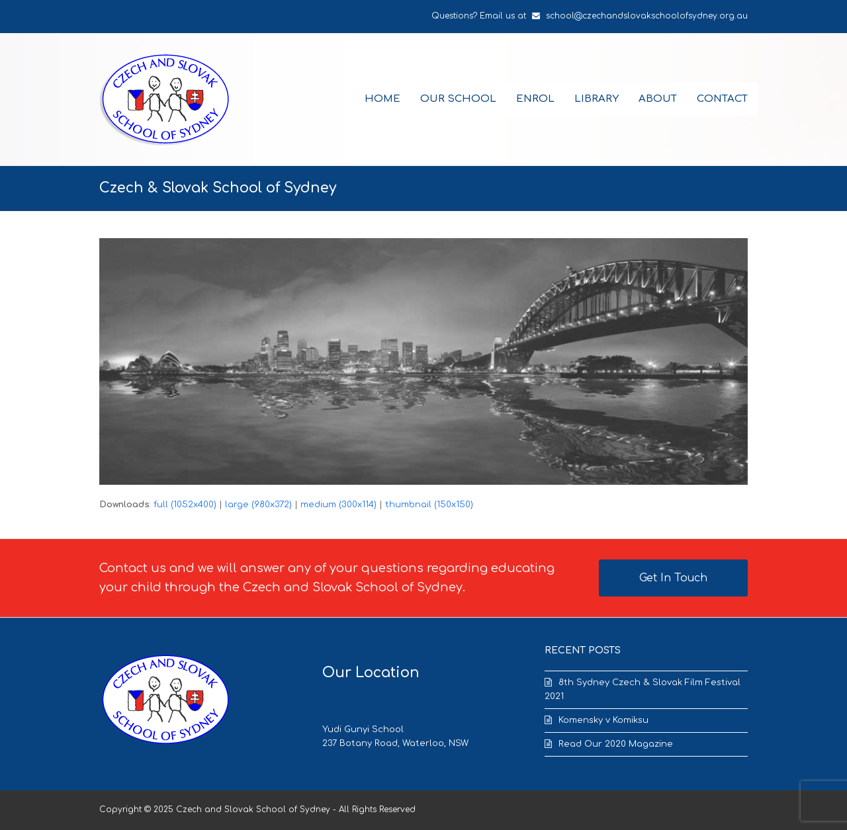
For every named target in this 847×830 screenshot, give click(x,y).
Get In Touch (673, 578)
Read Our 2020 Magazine (615, 744)
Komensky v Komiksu (603, 720)
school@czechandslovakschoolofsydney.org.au (647, 16)
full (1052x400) (185, 504)
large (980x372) (258, 504)
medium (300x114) (338, 504)
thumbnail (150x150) (429, 504)
